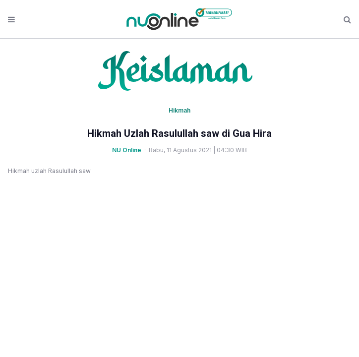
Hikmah (179, 110)
